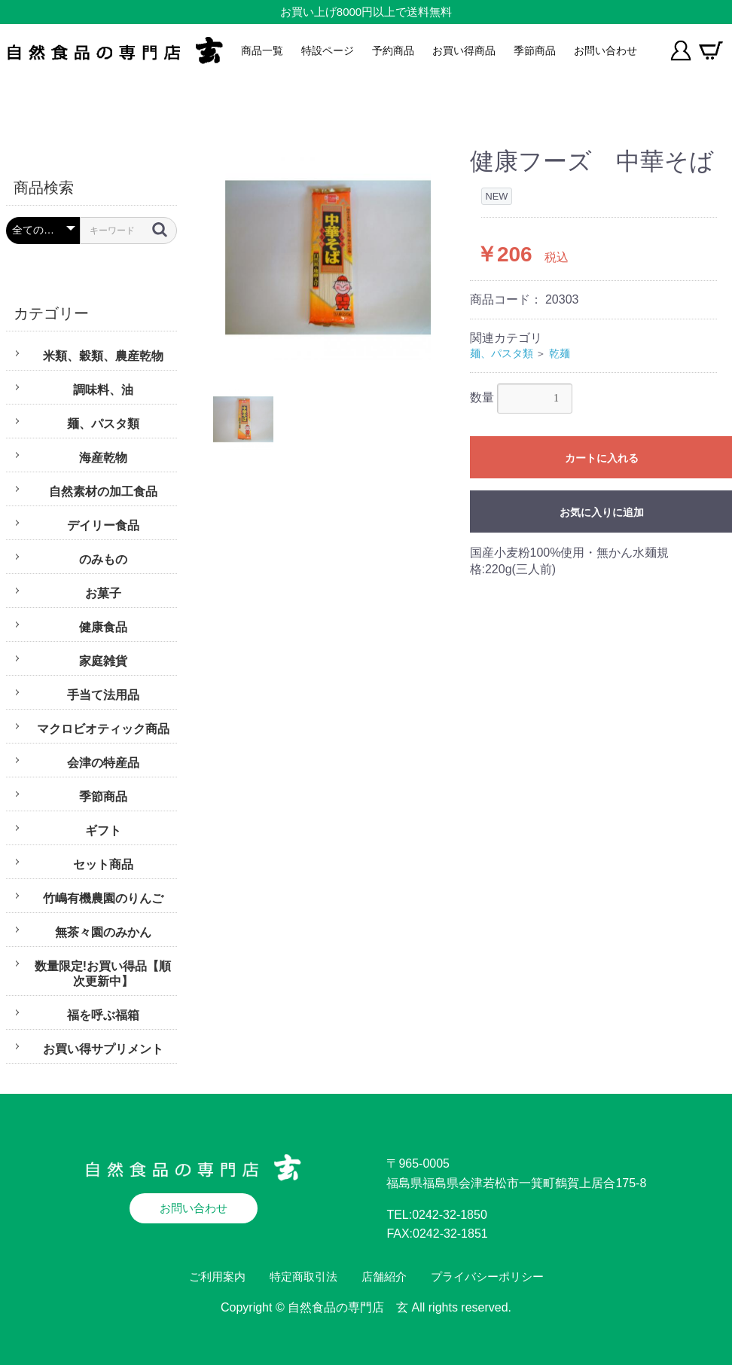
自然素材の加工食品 (103, 491)
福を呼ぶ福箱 (103, 1015)
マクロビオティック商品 (103, 728)
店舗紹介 (384, 1276)
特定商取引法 (303, 1276)
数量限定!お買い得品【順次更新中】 (103, 974)
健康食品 (103, 627)
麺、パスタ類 (103, 423)
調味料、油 (103, 389)
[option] (328, 257)
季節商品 (535, 50)
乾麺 (559, 353)
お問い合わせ (605, 50)
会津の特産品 (103, 762)
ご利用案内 (217, 1276)
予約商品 (393, 50)
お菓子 (103, 593)
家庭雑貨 (103, 661)
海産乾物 (103, 457)
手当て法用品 (103, 695)
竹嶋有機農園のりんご (103, 898)
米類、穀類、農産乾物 (103, 356)
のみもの (103, 559)
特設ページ (327, 50)
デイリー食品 (103, 525)
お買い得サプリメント (103, 1049)
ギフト (103, 830)
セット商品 (103, 864)
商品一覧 (262, 50)
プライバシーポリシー (487, 1276)
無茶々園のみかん (103, 932)
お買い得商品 (464, 50)
